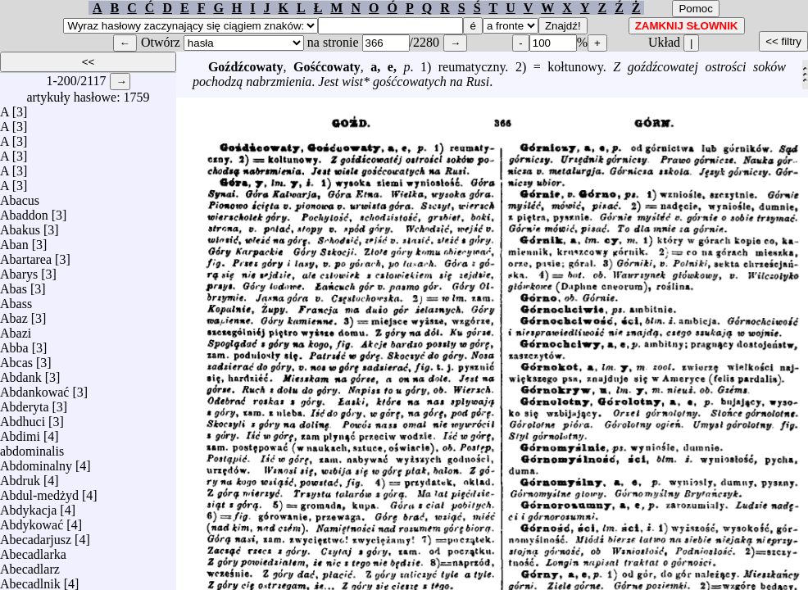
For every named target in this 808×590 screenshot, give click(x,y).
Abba (14, 344)
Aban (14, 240)
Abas (13, 285)
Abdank (21, 373)
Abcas (16, 358)
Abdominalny (36, 462)
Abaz (14, 314)
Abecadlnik (30, 580)
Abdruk (20, 476)
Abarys (19, 270)
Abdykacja (28, 506)
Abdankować (34, 388)
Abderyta (24, 403)
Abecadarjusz (35, 535)
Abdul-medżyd (39, 491)
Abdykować (31, 521)
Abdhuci (22, 417)
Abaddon (24, 211)
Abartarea (26, 255)
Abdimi (20, 432)
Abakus (20, 226)
